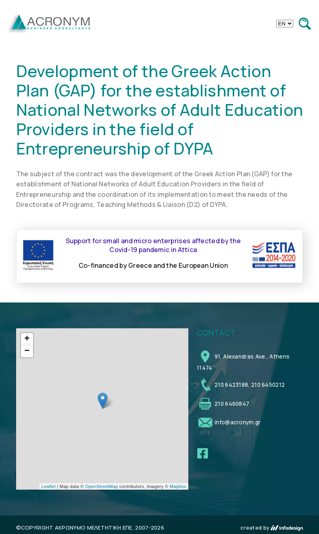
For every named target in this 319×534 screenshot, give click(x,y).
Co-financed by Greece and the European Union (153, 265)
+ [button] (27, 339)
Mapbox (178, 486)
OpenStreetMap (101, 486)
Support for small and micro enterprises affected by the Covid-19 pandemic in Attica (153, 245)
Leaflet (49, 486)
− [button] (27, 351)
